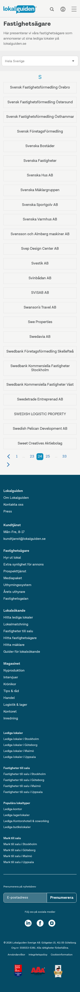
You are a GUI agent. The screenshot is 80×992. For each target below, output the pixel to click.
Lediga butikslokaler (17, 827)
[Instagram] (51, 923)
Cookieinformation (62, 955)
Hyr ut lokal (12, 557)
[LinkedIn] (28, 923)
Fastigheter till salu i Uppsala (23, 792)
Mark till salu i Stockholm (20, 844)
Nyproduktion (14, 670)
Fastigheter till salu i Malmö (22, 786)
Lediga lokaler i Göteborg (20, 745)
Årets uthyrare (14, 592)
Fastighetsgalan (15, 599)
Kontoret (10, 711)
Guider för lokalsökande (21, 652)
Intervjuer (10, 677)
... (23, 456)
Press (7, 511)
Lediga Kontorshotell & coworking (26, 821)
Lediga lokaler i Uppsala (19, 757)
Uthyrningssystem (17, 585)
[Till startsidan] (19, 9)
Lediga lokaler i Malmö (18, 751)
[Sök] (52, 9)
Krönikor (9, 684)
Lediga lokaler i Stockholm (21, 739)
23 (32, 456)
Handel (9, 698)
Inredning (10, 718)
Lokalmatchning (15, 624)
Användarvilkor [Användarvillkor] (16, 955)
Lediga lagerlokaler (16, 815)
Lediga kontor (12, 809)
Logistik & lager (15, 705)
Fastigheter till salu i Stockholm (24, 774)
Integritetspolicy (38, 955)
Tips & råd (11, 691)
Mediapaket (12, 578)
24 (40, 456)
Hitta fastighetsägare (20, 638)
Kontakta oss (13, 504)
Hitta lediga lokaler (18, 617)
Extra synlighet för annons (23, 564)
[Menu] (74, 9)
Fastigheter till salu (18, 631)
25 (48, 456)
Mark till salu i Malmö (17, 856)
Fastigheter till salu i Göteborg (23, 780)
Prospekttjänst (14, 571)
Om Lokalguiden (16, 498)
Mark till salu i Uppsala (18, 862)
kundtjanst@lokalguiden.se (24, 539)
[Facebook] (40, 923)
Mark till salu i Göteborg (19, 850)
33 (64, 456)
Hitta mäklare (14, 645)
